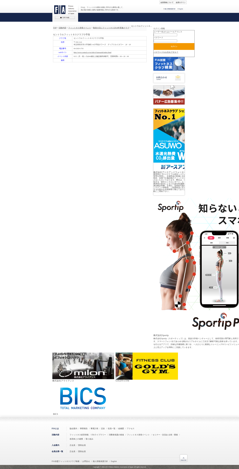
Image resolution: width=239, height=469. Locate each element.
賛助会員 (82, 445)
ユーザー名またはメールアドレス (168, 32)
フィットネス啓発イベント (79, 28)
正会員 (72, 445)
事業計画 (94, 429)
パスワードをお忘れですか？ (166, 52)
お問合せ (86, 461)
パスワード (158, 38)
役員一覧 (111, 429)
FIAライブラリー (98, 435)
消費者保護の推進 (116, 435)
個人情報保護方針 (170, 9)
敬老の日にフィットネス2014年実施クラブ (111, 28)
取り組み (89, 439)
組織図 (121, 429)
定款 (103, 429)
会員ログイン (181, 2)
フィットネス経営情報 (79, 435)
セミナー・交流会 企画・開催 (165, 435)
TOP (55, 28)
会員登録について (166, 2)
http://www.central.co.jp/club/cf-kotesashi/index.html (92, 52)
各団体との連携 (76, 439)
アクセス (130, 429)
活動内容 (62, 28)
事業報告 (84, 429)
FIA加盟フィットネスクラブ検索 (65, 461)
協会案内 (73, 429)
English (181, 9)
